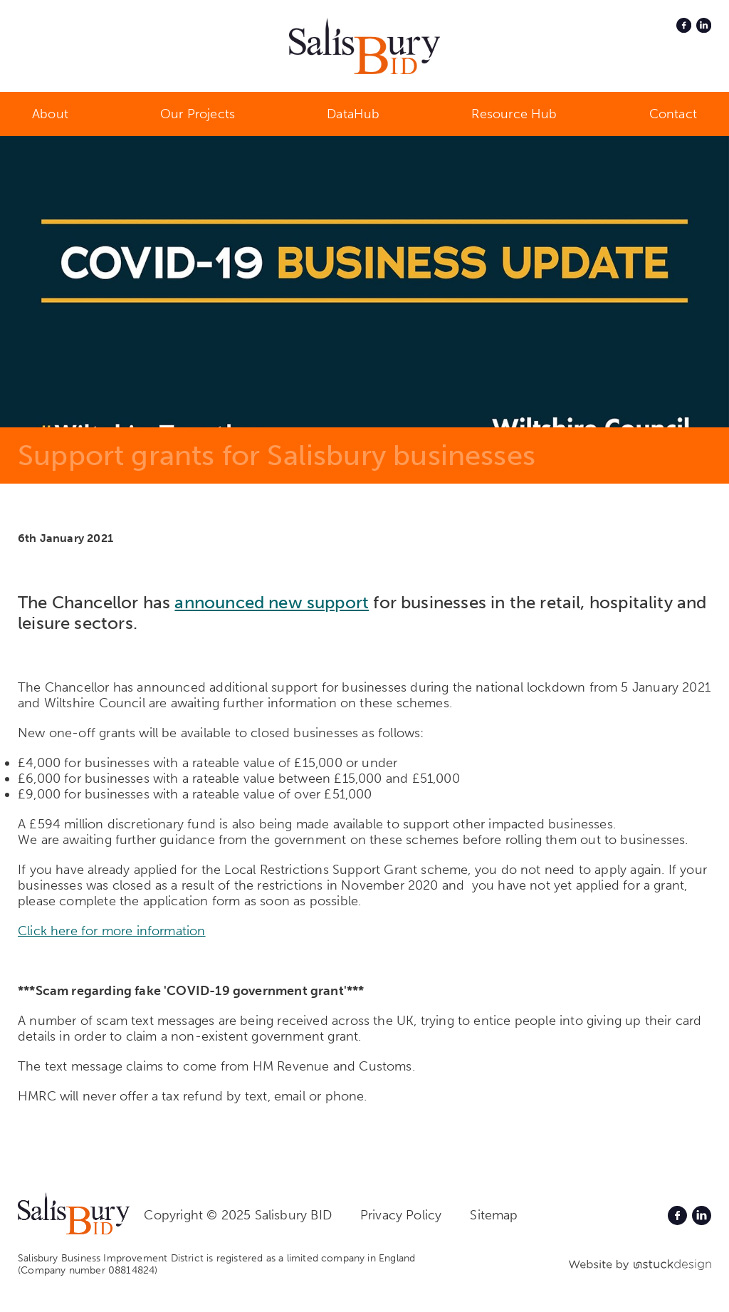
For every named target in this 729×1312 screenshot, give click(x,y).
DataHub (353, 114)
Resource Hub (514, 114)
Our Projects (197, 114)
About (50, 114)
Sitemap (494, 1215)
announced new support (271, 602)
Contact (673, 114)
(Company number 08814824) (88, 1270)
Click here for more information (112, 931)
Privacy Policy (401, 1215)
